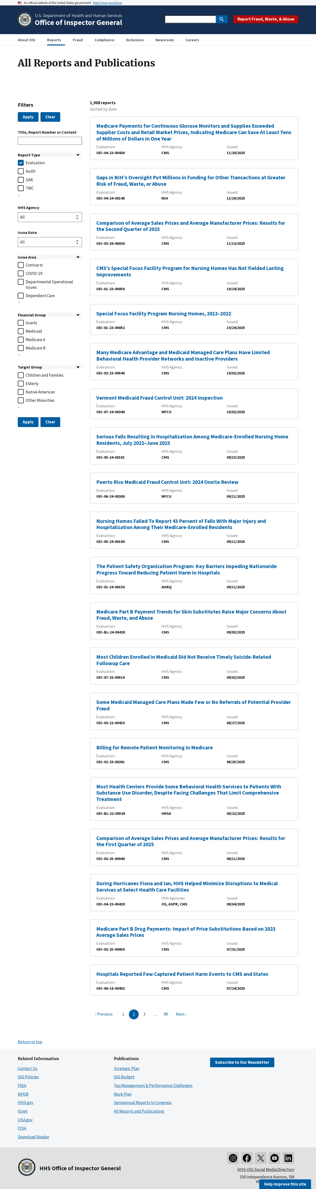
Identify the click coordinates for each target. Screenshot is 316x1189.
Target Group (30, 367)
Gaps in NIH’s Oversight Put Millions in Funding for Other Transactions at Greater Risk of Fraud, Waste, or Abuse (190, 180)
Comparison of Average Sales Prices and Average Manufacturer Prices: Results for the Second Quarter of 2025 (190, 226)
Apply (28, 117)
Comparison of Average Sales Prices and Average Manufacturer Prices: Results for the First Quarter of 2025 (190, 841)
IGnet (23, 1111)
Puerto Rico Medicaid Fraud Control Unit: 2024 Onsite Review (167, 482)
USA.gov (25, 1120)
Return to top (30, 1042)
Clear (50, 117)
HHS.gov (25, 1102)
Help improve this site (285, 1184)
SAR (29, 180)
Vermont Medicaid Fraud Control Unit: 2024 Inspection (159, 397)
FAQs (22, 1085)
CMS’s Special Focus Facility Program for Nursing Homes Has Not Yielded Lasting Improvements (190, 271)
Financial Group (32, 315)
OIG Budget (124, 1077)
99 (166, 1014)
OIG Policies (28, 1077)
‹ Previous (104, 1014)
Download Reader (33, 1137)
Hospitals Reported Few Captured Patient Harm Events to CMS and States (182, 974)
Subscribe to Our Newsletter (242, 1062)
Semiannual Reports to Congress (143, 1102)
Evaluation (35, 162)
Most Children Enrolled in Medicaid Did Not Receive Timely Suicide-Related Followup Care (183, 660)
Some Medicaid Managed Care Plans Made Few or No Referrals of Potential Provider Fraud (193, 705)
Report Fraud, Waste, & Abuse (265, 19)
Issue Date (27, 232)
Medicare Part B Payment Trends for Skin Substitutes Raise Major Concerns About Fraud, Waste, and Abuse (191, 614)
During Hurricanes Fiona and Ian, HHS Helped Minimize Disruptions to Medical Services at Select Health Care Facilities (187, 886)
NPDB (23, 1094)
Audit (31, 171)
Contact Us (27, 1068)
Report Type (29, 155)
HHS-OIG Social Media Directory (265, 1169)
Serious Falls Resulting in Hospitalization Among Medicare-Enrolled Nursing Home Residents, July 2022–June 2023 (192, 439)
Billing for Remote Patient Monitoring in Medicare (154, 747)
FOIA (22, 1128)
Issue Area (27, 257)
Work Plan (123, 1094)
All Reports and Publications (139, 1111)
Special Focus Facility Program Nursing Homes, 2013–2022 (163, 313)
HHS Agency (28, 207)
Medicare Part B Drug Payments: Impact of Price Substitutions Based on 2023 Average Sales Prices (186, 932)
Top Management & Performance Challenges (153, 1085)
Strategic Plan (126, 1068)
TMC (30, 188)
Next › (181, 1014)
